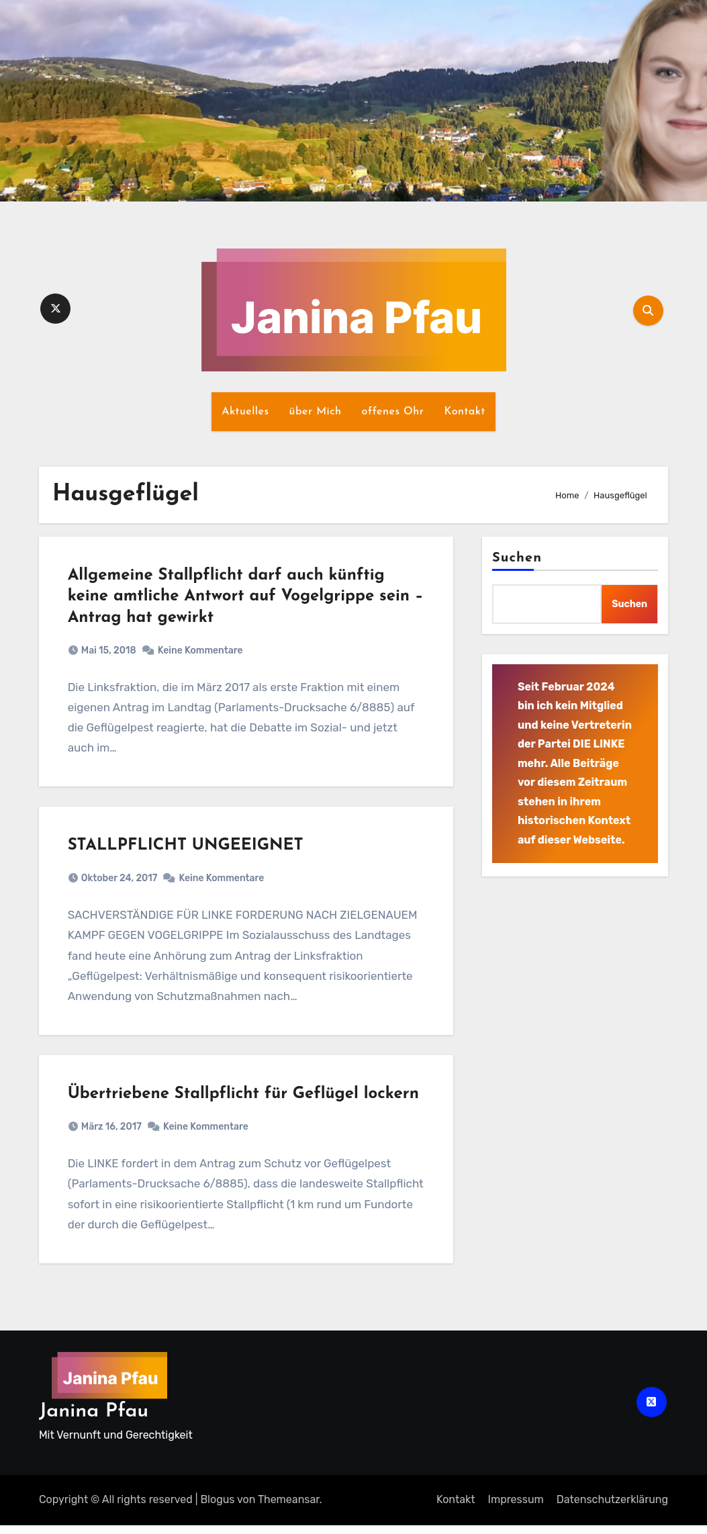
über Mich (315, 411)
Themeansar (289, 1508)
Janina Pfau (93, 1420)
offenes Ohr (393, 411)
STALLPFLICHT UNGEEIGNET (187, 850)
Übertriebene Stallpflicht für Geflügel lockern (244, 1101)
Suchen (517, 558)
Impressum (516, 1508)
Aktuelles (245, 411)
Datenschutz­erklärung (612, 1508)
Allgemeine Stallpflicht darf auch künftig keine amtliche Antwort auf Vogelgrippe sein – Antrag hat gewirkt (240, 598)
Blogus (217, 1508)
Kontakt (464, 411)
